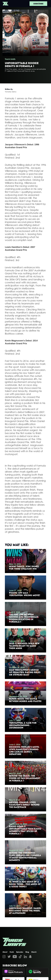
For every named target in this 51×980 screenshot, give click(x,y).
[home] (5, 3)
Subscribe (38, 4)
